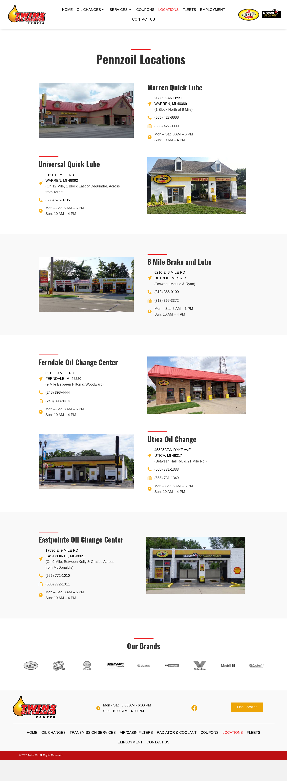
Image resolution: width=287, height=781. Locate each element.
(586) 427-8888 (166, 117)
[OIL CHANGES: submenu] (103, 10)
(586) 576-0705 (58, 200)
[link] (67, 10)
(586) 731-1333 (166, 469)
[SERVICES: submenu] (130, 10)
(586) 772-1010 (58, 576)
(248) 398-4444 (58, 392)
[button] (247, 707)
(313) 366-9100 (166, 292)
